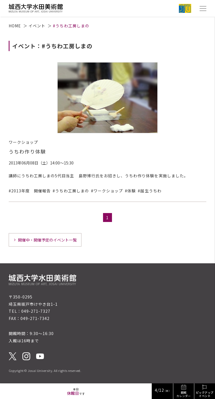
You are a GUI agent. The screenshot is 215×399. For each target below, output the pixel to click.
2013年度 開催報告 (31, 190)
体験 (131, 190)
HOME (15, 25)
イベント (37, 25)
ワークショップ (108, 190)
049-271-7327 (36, 311)
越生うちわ (150, 190)
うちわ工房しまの (72, 190)
